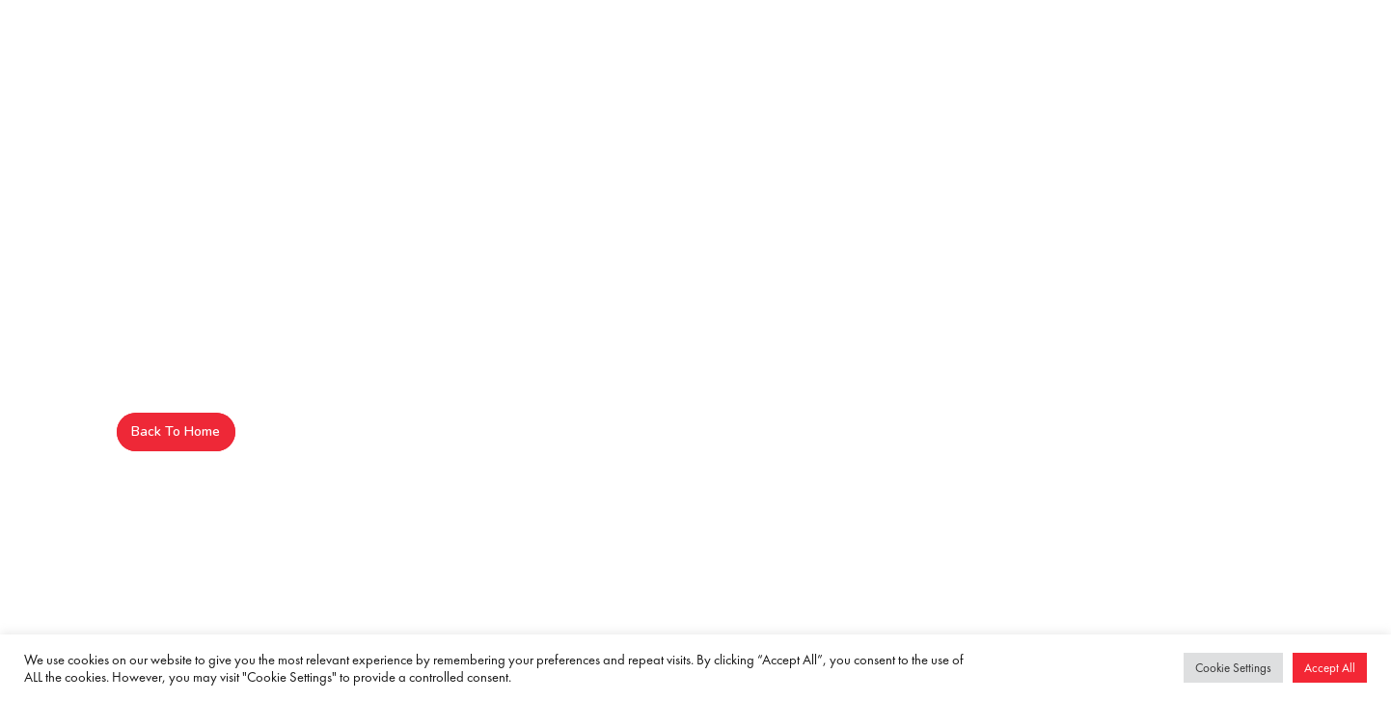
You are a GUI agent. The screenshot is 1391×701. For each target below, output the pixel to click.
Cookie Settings (1233, 668)
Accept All (1329, 668)
